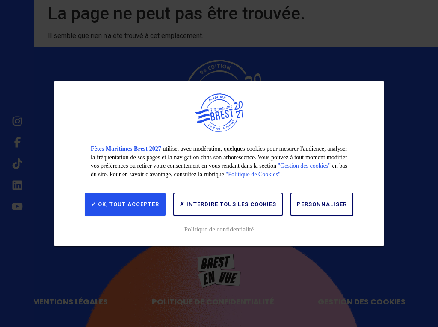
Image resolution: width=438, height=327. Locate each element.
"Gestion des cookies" (304, 166)
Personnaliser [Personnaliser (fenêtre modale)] (322, 204)
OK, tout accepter (125, 204)
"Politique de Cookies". (254, 174)
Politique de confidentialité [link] (219, 229)
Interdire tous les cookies (228, 204)
